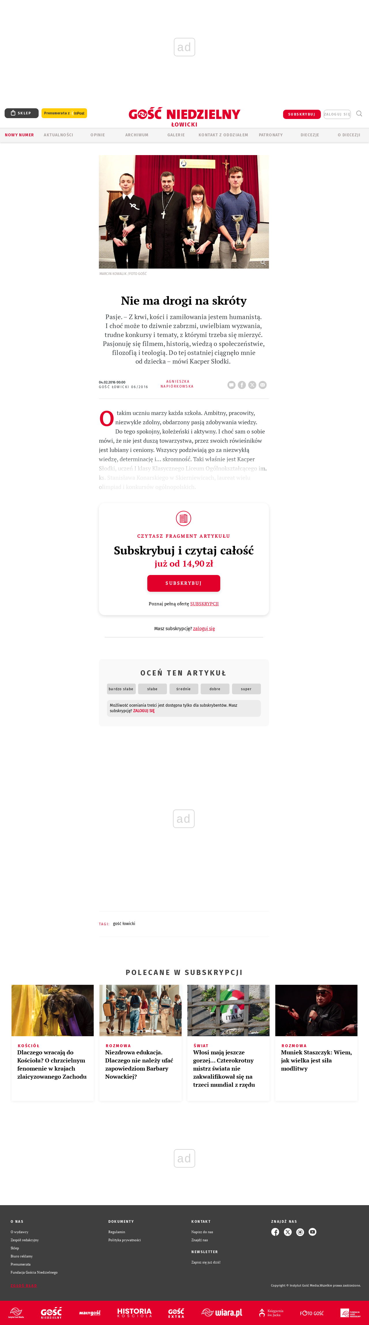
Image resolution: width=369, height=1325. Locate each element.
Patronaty (271, 135)
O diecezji (349, 135)
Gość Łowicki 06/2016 (123, 387)
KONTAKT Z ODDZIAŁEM (223, 135)
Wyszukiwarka (359, 113)
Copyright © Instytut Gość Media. (295, 1285)
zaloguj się (337, 114)
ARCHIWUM (137, 135)
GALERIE (176, 135)
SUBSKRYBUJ (301, 114)
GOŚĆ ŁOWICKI (124, 923)
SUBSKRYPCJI (204, 603)
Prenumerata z (64, 113)
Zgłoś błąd (24, 1286)
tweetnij (253, 383)
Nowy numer (19, 135)
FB (243, 383)
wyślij (264, 383)
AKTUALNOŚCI (58, 135)
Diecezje (310, 135)
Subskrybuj (183, 583)
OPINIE (98, 135)
